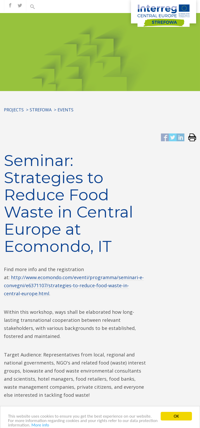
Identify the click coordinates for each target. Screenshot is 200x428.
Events (65, 110)
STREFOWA (41, 110)
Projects (14, 110)
